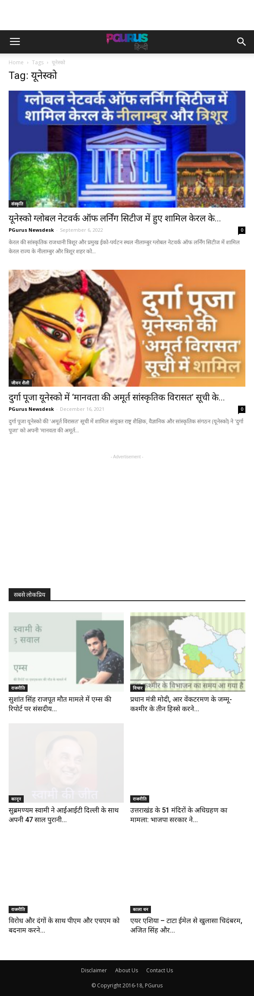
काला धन (140, 909)
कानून (16, 799)
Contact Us (159, 970)
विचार (137, 688)
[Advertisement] (127, 15)
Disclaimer (94, 970)
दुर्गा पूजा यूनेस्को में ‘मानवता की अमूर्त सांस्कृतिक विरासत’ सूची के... (117, 397)
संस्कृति (17, 204)
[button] (242, 42)
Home (16, 62)
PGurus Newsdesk (31, 230)
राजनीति (18, 688)
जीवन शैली (20, 383)
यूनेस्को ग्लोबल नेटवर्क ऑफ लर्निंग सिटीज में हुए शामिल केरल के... (115, 218)
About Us (126, 970)
